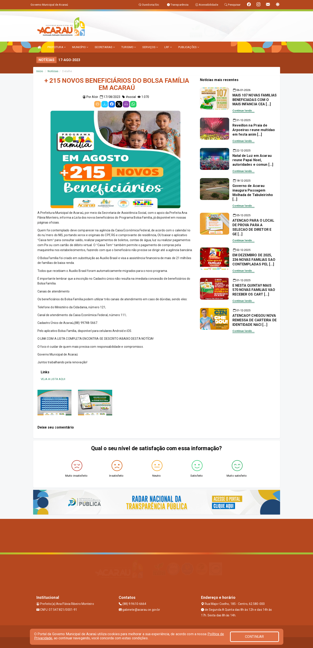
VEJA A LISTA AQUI (53, 379)
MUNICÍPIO (80, 47)
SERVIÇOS (150, 47)
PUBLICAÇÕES (188, 47)
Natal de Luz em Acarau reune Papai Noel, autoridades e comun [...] (252, 160)
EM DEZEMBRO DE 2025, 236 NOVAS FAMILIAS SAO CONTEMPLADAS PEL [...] (253, 259)
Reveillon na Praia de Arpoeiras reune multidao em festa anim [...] (253, 129)
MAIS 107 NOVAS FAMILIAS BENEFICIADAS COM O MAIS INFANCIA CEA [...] (254, 99)
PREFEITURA (56, 47)
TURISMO (128, 47)
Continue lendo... (243, 110)
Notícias (53, 71)
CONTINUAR (254, 637)
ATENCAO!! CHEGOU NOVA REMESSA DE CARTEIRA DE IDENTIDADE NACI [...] (254, 320)
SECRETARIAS (105, 47)
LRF (168, 47)
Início (39, 71)
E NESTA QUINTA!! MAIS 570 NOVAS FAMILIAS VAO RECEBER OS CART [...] (253, 290)
